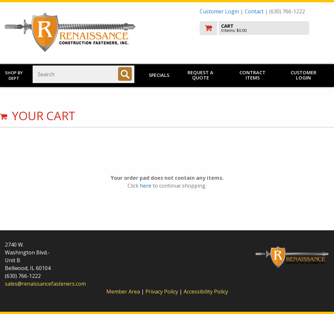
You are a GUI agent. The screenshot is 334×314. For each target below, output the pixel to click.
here (145, 185)
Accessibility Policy (206, 291)
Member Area (123, 291)
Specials (159, 75)
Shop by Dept (14, 75)
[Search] (125, 74)
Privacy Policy (162, 291)
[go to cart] (264, 28)
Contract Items (252, 75)
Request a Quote (200, 75)
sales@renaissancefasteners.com (45, 283)
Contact (254, 11)
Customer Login (219, 11)
